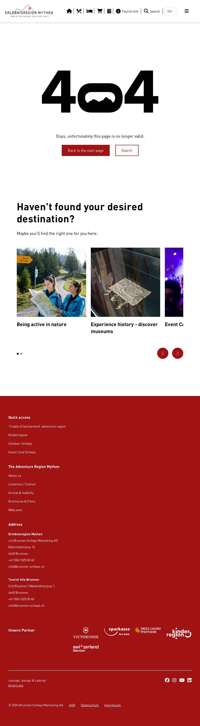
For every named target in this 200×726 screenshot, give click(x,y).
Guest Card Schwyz (22, 452)
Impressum (112, 705)
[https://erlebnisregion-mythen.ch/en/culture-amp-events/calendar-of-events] (109, 11)
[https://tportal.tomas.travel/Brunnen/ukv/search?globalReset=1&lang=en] (100, 11)
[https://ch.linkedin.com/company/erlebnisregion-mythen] (189, 680)
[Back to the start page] (86, 150)
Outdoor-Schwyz (20, 443)
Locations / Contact (22, 484)
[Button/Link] (70, 11)
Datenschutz (90, 705)
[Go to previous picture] (162, 353)
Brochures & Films (21, 501)
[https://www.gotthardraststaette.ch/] (116, 633)
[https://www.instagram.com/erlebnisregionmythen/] (174, 680)
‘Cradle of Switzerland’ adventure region (37, 426)
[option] (51, 289)
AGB (72, 705)
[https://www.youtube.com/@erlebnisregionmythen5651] (182, 680)
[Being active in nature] (51, 289)
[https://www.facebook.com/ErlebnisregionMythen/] (167, 680)
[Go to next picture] (177, 353)
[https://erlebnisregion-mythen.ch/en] (29, 11)
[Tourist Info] (128, 11)
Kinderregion (17, 435)
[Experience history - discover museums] (125, 292)
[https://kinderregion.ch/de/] (179, 633)
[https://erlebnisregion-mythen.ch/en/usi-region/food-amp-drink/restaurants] (80, 11)
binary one (15, 685)
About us (14, 475)
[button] (18, 354)
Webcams (15, 510)
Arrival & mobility (21, 493)
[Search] (153, 11)
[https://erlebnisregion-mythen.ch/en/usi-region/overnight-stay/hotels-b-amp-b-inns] (90, 11)
